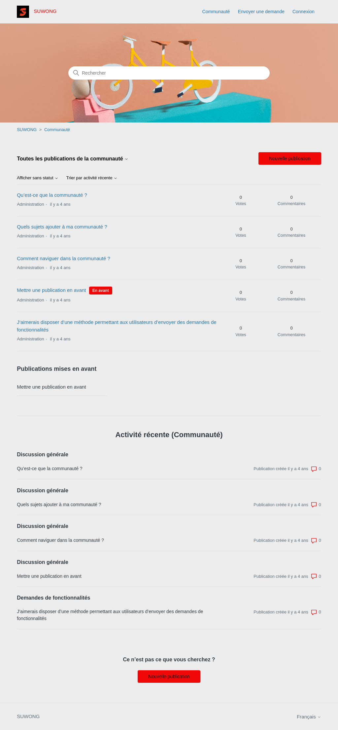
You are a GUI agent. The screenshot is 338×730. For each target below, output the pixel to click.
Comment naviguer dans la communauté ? (63, 258)
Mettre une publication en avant (51, 290)
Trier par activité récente (92, 178)
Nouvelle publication (289, 158)
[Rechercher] (169, 73)
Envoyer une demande (261, 11)
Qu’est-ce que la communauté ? (52, 195)
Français (309, 716)
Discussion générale (42, 454)
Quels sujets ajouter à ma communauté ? (62, 226)
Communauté (216, 11)
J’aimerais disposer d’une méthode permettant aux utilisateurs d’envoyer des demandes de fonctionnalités (110, 615)
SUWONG (27, 129)
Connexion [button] (303, 11)
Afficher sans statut (37, 178)
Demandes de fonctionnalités (53, 598)
